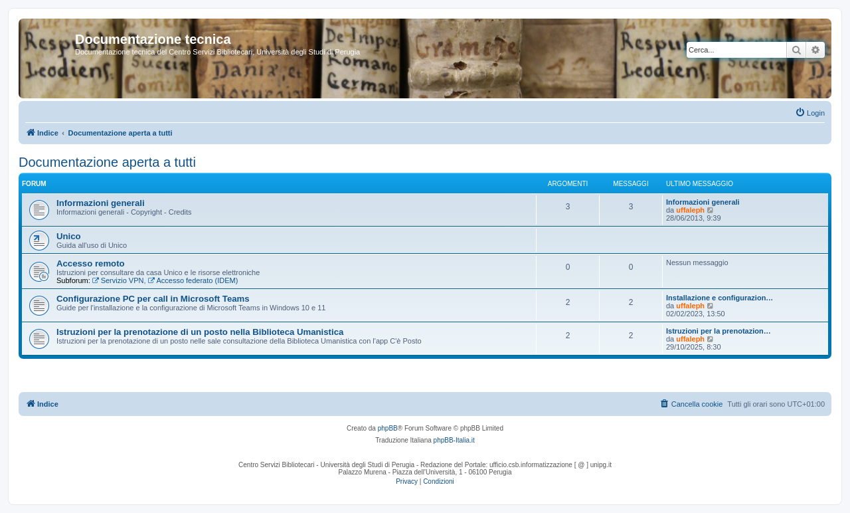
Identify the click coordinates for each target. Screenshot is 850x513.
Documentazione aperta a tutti (107, 162)
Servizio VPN (118, 280)
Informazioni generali (100, 203)
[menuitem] (810, 113)
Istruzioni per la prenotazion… (718, 331)
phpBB (388, 428)
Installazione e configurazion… (719, 298)
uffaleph (690, 210)
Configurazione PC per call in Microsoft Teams (153, 299)
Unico (68, 236)
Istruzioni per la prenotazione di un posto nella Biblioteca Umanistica (199, 332)
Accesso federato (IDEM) (193, 280)
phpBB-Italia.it (454, 440)
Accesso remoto (90, 263)
